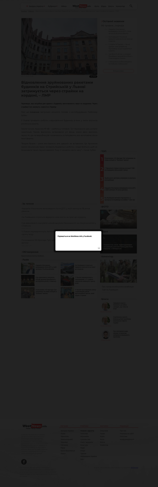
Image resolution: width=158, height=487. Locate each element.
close (99, 230)
